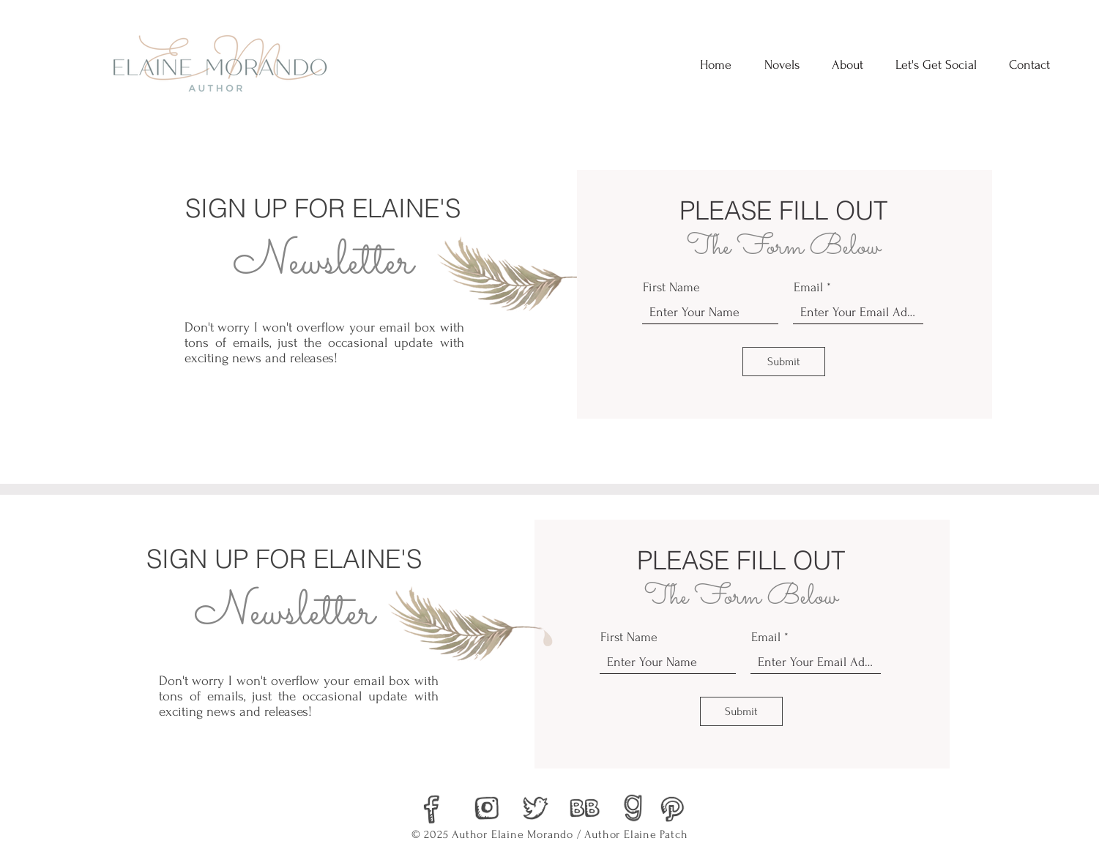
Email (808, 287)
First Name (671, 287)
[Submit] (783, 361)
